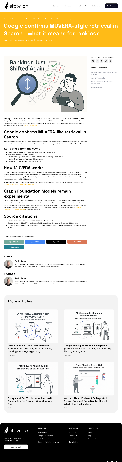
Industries (72, 439)
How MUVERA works (98, 78)
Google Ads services (45, 436)
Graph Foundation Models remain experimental (102, 83)
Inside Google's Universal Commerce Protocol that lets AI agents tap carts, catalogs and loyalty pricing (30, 348)
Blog (89, 436)
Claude (77, 242)
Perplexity (14, 247)
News (14, 19)
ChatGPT (14, 242)
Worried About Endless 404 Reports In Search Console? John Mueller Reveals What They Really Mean (86, 401)
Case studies (92, 439)
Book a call (111, 6)
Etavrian (6, 19)
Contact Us (73, 436)
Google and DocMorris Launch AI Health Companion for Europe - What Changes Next (30, 401)
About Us (72, 433)
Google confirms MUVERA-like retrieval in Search (104, 73)
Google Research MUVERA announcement (19, 184)
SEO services (42, 433)
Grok (56, 242)
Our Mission (73, 442)
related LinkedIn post (30, 125)
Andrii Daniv (13, 40)
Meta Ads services (44, 439)
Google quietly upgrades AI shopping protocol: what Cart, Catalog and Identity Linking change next (87, 348)
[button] (57, 6)
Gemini (35, 242)
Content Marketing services (48, 442)
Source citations (96, 87)
